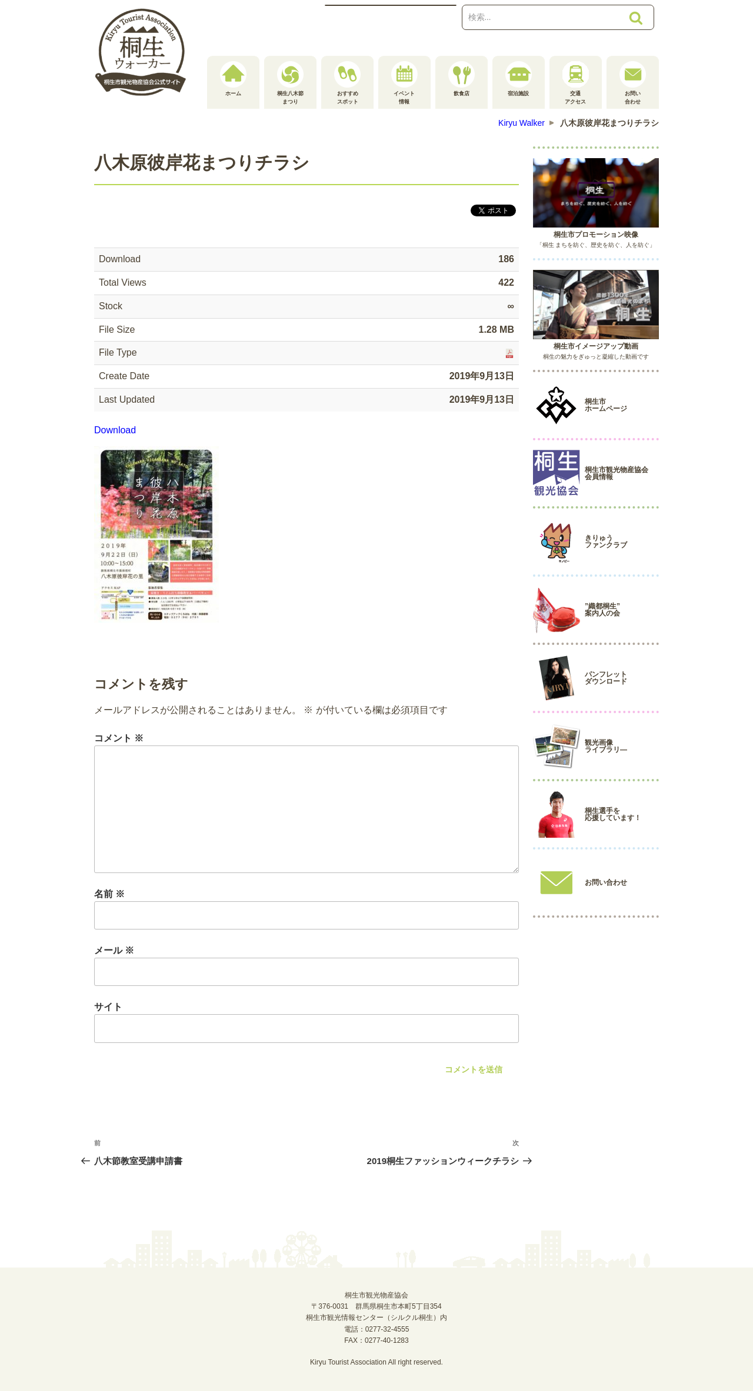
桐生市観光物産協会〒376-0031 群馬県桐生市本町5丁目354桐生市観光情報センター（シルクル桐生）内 (376, 1306)
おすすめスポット (347, 83)
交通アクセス (575, 83)
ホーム (233, 79)
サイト (108, 1007)
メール (114, 950)
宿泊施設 (518, 79)
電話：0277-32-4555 (376, 1329)
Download (115, 430)
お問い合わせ (632, 83)
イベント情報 (404, 83)
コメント (119, 738)
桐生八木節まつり (290, 83)
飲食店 (461, 79)
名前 (109, 894)
